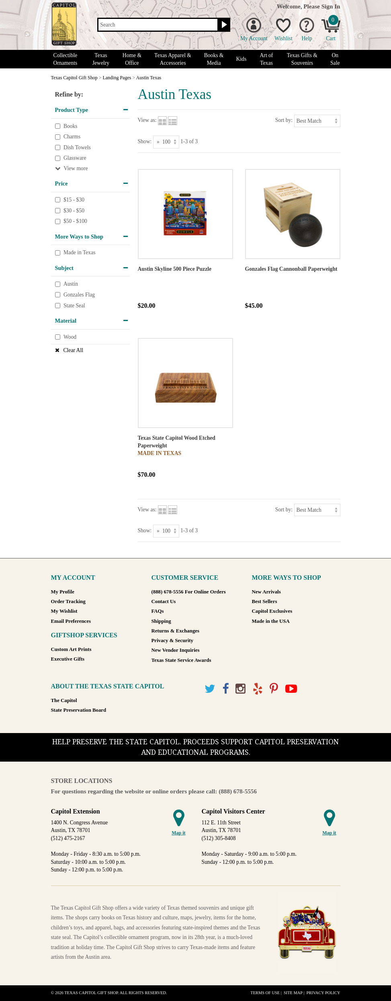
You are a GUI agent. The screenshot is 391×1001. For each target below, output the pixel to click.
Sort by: (284, 120)
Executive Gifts (68, 659)
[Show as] (166, 142)
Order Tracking (68, 601)
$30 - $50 (73, 211)
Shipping (161, 621)
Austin (70, 284)
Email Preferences (71, 621)
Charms (71, 137)
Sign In (330, 6)
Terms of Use (265, 993)
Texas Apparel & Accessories (172, 59)
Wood (69, 337)
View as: (147, 120)
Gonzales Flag (79, 295)
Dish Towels (77, 147)
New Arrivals (266, 592)
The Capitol (64, 700)
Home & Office (132, 59)
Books (70, 126)
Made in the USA (271, 621)
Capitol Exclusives (272, 611)
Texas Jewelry (100, 59)
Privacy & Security (172, 640)
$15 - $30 (73, 200)
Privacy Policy (323, 993)
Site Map (293, 993)
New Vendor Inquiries (175, 650)
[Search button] (223, 25)
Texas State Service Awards (181, 660)
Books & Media (214, 59)
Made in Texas (79, 253)
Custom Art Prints (71, 649)
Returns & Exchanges (175, 631)
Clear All (73, 350)
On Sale (335, 59)
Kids (241, 59)
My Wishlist (64, 611)
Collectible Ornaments (65, 59)
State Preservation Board (78, 710)
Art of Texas (266, 59)
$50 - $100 (75, 221)
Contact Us (163, 601)
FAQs (157, 611)
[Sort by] (317, 121)
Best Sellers (264, 601)
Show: (145, 141)
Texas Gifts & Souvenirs (302, 59)
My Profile (62, 592)
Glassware (74, 158)
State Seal (74, 306)
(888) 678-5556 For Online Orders (188, 592)
